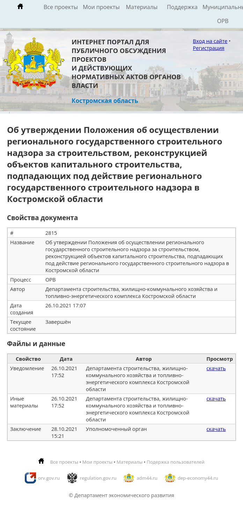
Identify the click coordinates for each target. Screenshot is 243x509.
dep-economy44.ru (198, 478)
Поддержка (182, 7)
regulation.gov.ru (98, 478)
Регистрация (208, 47)
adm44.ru (147, 478)
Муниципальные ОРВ (222, 14)
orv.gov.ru (49, 478)
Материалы (142, 7)
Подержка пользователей (175, 462)
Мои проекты (101, 7)
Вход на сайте (210, 40)
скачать (216, 368)
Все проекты (61, 7)
